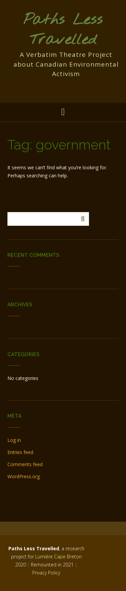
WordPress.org (23, 476)
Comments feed (25, 464)
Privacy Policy (46, 572)
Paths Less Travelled (63, 30)
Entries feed (20, 452)
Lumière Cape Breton (58, 556)
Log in (14, 440)
